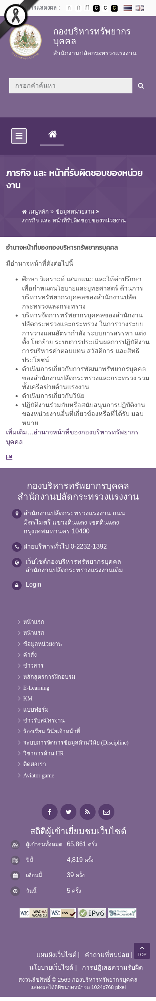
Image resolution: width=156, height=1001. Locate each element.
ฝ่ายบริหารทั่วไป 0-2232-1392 (65, 546)
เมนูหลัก (35, 211)
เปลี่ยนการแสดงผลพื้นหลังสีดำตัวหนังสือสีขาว (96, 8)
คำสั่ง (30, 655)
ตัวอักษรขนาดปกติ (69, 8)
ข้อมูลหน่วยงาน (75, 211)
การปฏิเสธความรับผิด (112, 967)
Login (33, 584)
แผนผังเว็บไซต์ (56, 954)
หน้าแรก (33, 622)
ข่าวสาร (33, 665)
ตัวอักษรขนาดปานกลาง (78, 8)
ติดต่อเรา (34, 764)
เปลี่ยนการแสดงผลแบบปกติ (105, 8)
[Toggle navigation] (19, 136)
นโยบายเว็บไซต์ (51, 967)
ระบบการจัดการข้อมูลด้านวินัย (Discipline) (75, 742)
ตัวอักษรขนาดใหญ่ (87, 8)
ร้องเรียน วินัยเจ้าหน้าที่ (51, 731)
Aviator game (38, 775)
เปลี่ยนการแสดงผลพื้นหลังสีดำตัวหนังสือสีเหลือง (114, 8)
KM (27, 698)
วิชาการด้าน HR (43, 753)
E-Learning (36, 687)
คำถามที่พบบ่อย (107, 954)
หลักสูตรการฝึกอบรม (49, 677)
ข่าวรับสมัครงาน (44, 720)
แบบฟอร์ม (35, 709)
